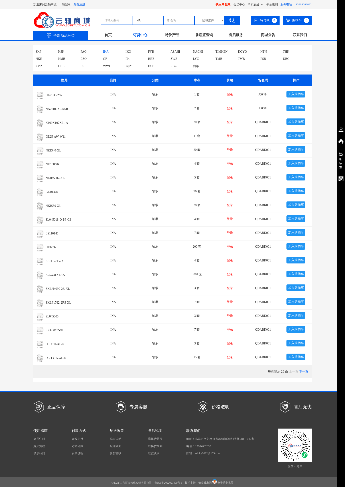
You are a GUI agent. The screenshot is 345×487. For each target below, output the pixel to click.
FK (128, 58)
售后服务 (236, 35)
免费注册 (79, 4)
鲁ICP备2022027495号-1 (168, 482)
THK (286, 51)
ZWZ (173, 58)
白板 (196, 66)
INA (106, 51)
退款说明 (154, 453)
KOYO (242, 51)
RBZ (173, 66)
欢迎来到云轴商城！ (46, 4)
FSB (263, 58)
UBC (286, 58)
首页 (108, 35)
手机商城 (256, 4)
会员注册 (39, 439)
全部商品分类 (61, 35)
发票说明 (77, 453)
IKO (128, 51)
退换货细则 (155, 446)
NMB (61, 58)
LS (82, 66)
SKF (38, 51)
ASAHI (175, 51)
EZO (84, 58)
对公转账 (77, 446)
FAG (84, 51)
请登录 (66, 4)
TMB (218, 58)
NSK (61, 51)
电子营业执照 (222, 482)
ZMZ (39, 66)
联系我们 (300, 35)
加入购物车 (296, 94)
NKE (39, 58)
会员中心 (239, 4)
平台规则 (272, 4)
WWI (106, 66)
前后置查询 (204, 35)
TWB (241, 58)
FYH (151, 51)
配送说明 (115, 439)
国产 (129, 66)
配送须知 (115, 446)
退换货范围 (155, 439)
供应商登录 (223, 4)
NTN (263, 51)
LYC (196, 58)
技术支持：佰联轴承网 (198, 482)
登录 (230, 94)
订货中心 (140, 35)
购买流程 (39, 446)
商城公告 (268, 35)
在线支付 (77, 439)
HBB (61, 66)
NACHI (198, 51)
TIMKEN (221, 51)
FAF (151, 66)
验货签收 (115, 453)
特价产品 (172, 35)
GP (105, 58)
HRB (151, 58)
